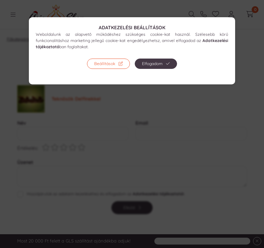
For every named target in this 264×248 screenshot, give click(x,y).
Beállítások (104, 63)
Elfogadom (152, 63)
